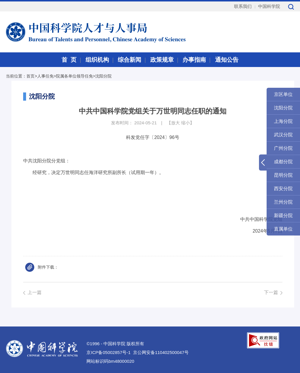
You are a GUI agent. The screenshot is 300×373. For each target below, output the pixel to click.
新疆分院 (283, 215)
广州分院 (283, 148)
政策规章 (162, 59)
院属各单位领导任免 (74, 76)
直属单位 (283, 228)
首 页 (69, 59)
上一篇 (35, 292)
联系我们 (243, 6)
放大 (175, 122)
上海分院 (283, 121)
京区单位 (283, 94)
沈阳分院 (103, 76)
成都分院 (283, 161)
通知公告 (226, 59)
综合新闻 (129, 59)
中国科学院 (269, 6)
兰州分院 (283, 202)
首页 (30, 76)
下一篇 (271, 292)
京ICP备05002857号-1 (108, 352)
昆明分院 (283, 175)
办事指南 (194, 59)
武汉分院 (283, 134)
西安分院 (283, 188)
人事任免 (45, 76)
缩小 (185, 122)
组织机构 (97, 59)
